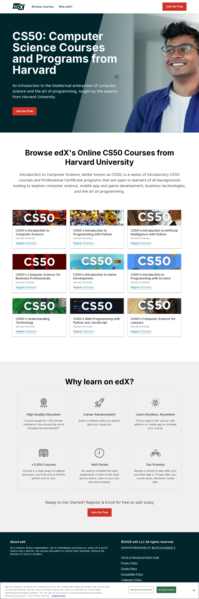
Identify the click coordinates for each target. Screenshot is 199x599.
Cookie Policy (129, 568)
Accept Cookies (166, 589)
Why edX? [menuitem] (65, 6)
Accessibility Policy (132, 573)
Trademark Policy (131, 579)
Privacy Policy (129, 562)
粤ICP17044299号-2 (163, 547)
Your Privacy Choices (141, 589)
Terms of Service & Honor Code (140, 557)
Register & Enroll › (26, 242)
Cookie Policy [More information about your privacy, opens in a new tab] (59, 595)
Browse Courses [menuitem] (43, 6)
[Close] (194, 590)
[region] (99, 590)
